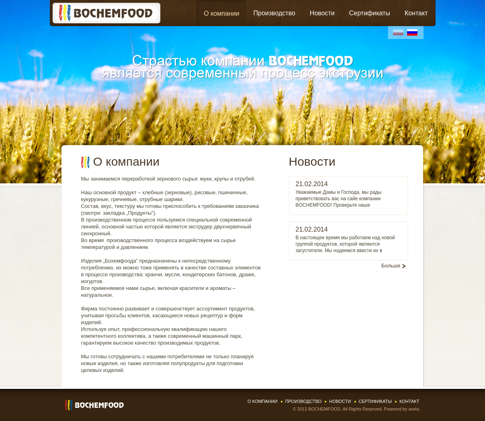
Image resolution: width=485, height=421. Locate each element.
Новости (322, 13)
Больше (391, 266)
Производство (274, 13)
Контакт (416, 13)
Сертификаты (369, 13)
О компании (221, 13)
